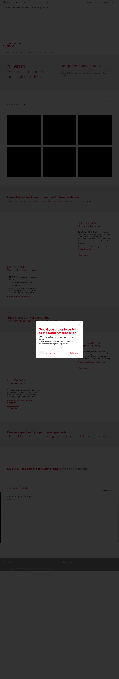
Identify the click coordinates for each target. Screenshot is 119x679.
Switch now (74, 353)
